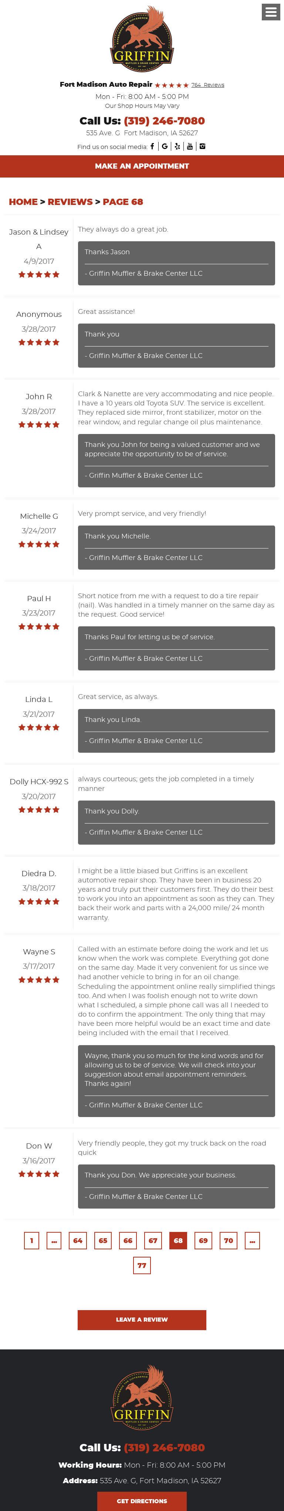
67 (153, 1241)
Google (164, 146)
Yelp (177, 146)
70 (228, 1241)
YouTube (189, 146)
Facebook (152, 146)
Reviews (70, 202)
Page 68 (123, 202)
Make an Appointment (142, 166)
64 (77, 1241)
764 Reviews (208, 85)
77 (142, 1266)
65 (103, 1241)
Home (23, 202)
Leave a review (142, 1320)
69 (203, 1241)
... (54, 1241)
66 (128, 1241)
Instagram (202, 146)
